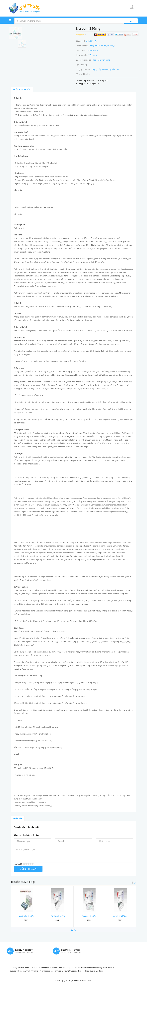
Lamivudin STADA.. (26, 916)
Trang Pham (94, 83)
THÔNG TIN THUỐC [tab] (22, 89)
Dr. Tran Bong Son (100, 80)
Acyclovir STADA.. (58, 916)
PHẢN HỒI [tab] (18, 818)
